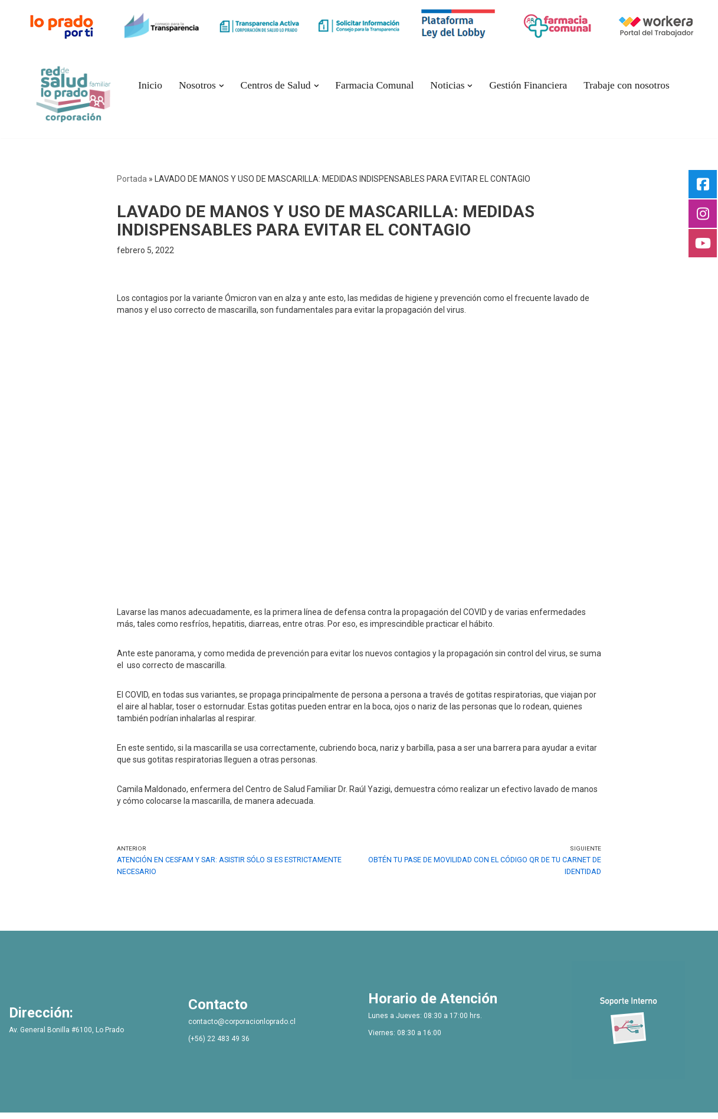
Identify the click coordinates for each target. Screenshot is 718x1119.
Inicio (157, 85)
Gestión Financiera (524, 85)
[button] (226, 85)
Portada (132, 179)
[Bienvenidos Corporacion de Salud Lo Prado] (81, 91)
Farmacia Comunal (376, 85)
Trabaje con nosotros (620, 85)
